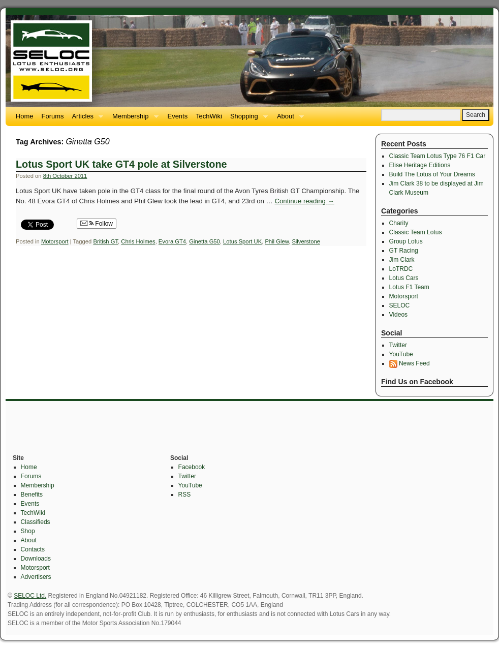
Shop (28, 531)
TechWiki (209, 116)
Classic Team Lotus (415, 232)
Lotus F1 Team (409, 287)
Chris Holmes (138, 241)
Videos (398, 314)
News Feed (409, 363)
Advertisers (36, 576)
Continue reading (304, 201)
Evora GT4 (172, 241)
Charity (399, 223)
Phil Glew (277, 241)
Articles (85, 119)
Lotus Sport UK (242, 241)
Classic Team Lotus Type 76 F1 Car (437, 156)
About (288, 119)
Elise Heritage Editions (420, 165)
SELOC (399, 305)
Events (178, 116)
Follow (96, 223)
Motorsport (55, 241)
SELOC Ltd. (30, 595)
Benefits (32, 494)
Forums (53, 116)
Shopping (247, 119)
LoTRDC (401, 268)
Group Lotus (406, 241)
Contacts (33, 549)
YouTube (401, 354)
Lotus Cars (404, 278)
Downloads (36, 558)
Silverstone (306, 241)
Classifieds (35, 522)
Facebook (191, 467)
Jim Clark (402, 259)
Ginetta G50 (204, 241)
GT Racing (403, 250)
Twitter (398, 345)
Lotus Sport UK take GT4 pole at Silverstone (121, 164)
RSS (184, 494)
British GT (105, 241)
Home (25, 116)
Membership (133, 119)
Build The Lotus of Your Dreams (432, 174)
